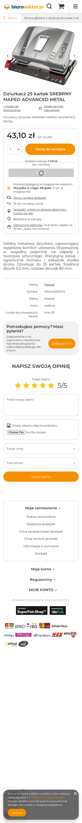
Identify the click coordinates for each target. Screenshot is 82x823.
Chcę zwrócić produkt (41, 539)
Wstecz (10, 18)
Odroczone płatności (28, 225)
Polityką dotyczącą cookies (46, 797)
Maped (49, 284)
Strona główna (34, 18)
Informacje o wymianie (41, 546)
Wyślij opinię (41, 477)
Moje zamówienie (41, 508)
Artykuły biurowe (60, 18)
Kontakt (41, 554)
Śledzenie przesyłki (41, 524)
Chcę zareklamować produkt (41, 531)
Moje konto (41, 569)
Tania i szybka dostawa (29, 197)
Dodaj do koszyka (50, 149)
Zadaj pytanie (62, 343)
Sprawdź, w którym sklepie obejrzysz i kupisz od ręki (40, 211)
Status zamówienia (41, 517)
